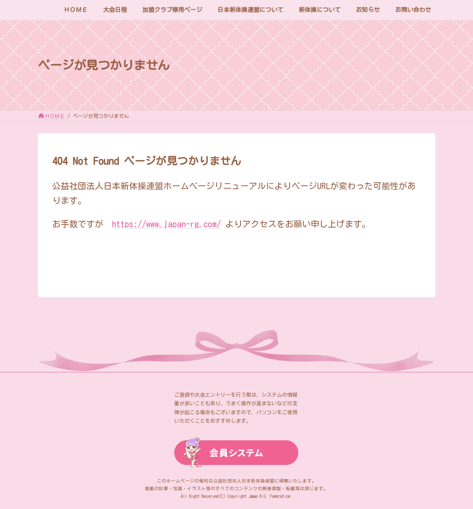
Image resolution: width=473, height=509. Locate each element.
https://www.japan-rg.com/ (166, 223)
